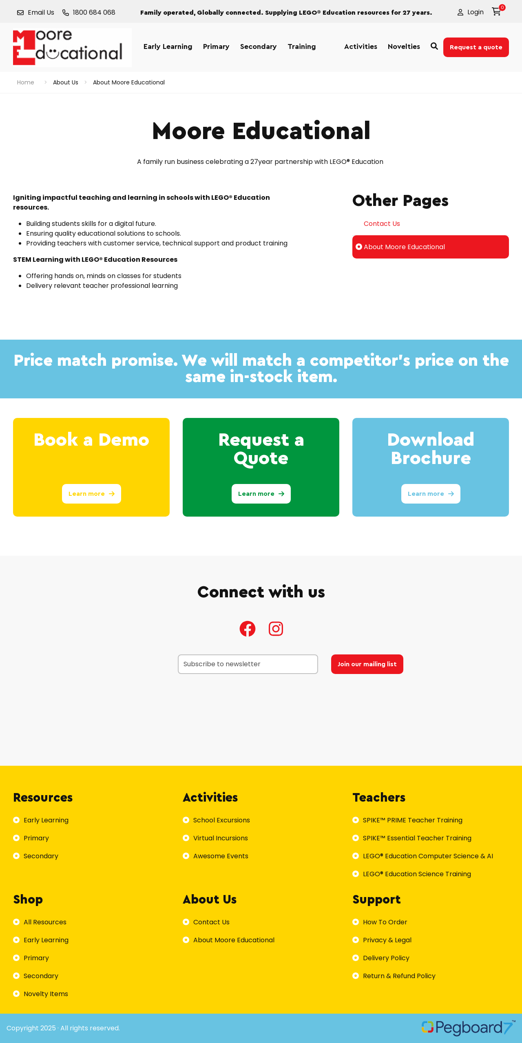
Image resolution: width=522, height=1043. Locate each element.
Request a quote (476, 47)
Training (302, 46)
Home (25, 82)
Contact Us (378, 223)
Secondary (258, 46)
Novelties (404, 46)
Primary (216, 46)
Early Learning (168, 46)
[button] (470, 12)
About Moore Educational (400, 247)
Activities (360, 46)
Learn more (92, 494)
